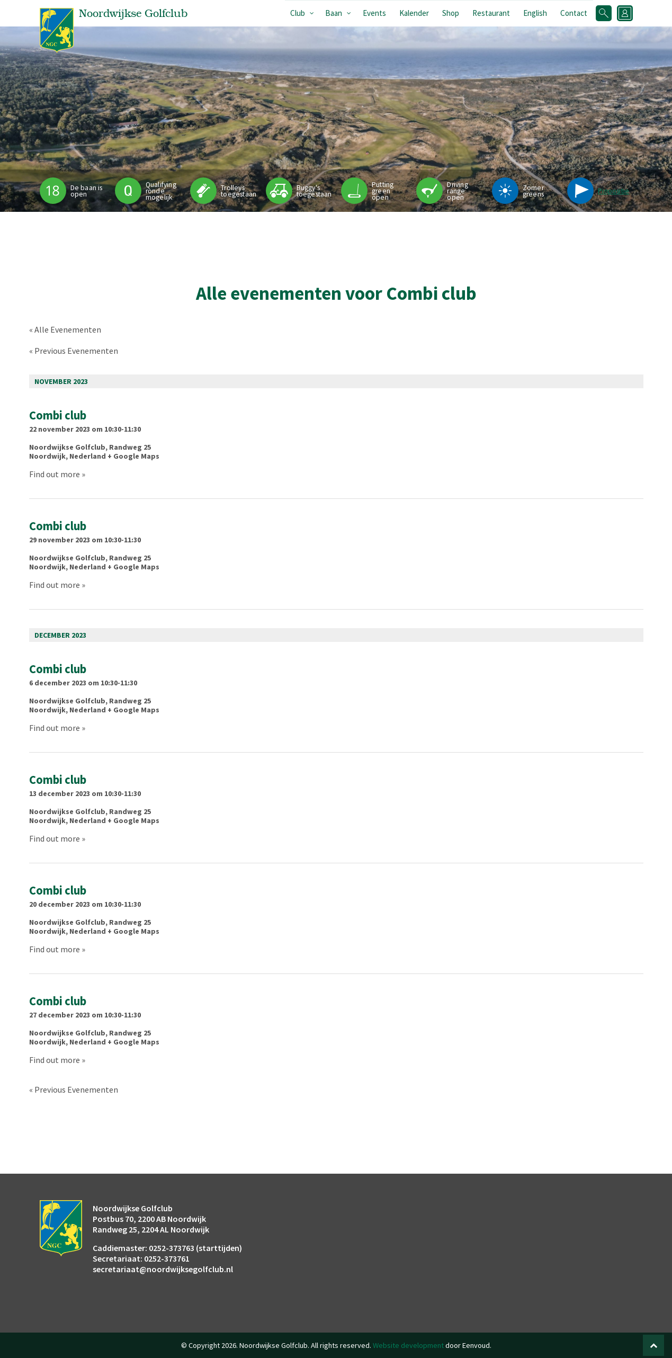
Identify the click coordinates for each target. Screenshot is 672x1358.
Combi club (57, 415)
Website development (408, 1345)
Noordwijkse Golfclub (67, 447)
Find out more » (57, 474)
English (535, 13)
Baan (333, 13)
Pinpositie (613, 190)
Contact (573, 13)
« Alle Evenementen (65, 329)
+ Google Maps (133, 456)
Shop (450, 13)
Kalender (414, 13)
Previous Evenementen (73, 350)
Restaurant (491, 13)
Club (297, 13)
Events (374, 13)
